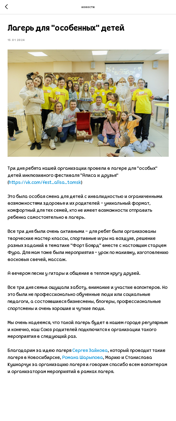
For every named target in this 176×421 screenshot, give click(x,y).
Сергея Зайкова (90, 350)
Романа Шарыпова (82, 357)
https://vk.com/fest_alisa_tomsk (45, 182)
